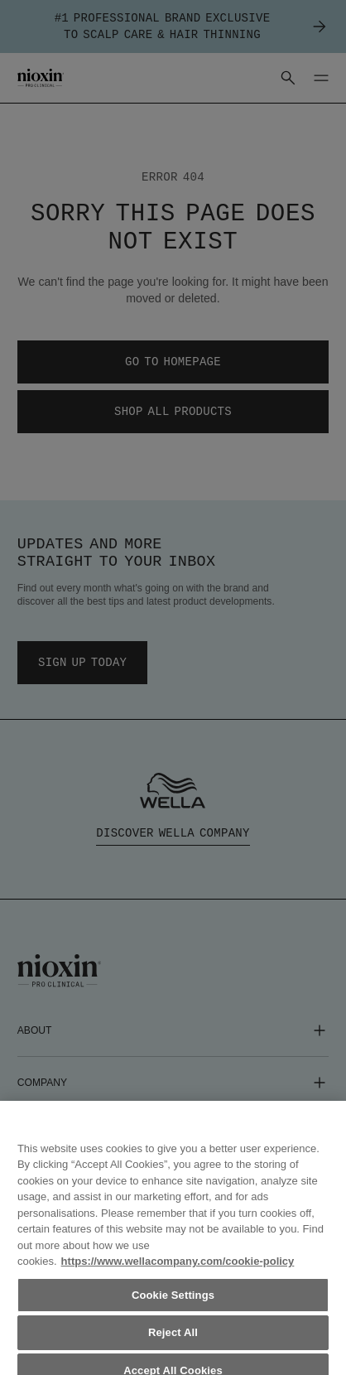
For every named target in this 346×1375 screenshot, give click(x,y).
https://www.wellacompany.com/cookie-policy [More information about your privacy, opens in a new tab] (178, 1275)
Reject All (173, 1346)
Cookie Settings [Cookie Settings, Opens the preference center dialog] (173, 1309)
